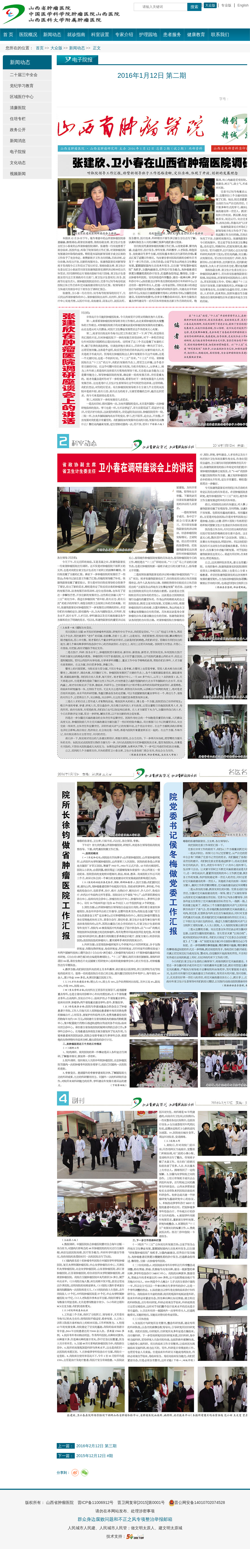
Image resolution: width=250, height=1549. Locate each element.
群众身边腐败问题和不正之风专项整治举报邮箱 (125, 1519)
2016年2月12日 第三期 (96, 1446)
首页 (40, 48)
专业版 (226, 5)
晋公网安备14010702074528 (197, 1502)
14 (244, 99)
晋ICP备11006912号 (96, 1502)
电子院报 (82, 60)
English (243, 5)
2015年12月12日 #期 (94, 1455)
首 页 (8, 34)
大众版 (210, 5)
